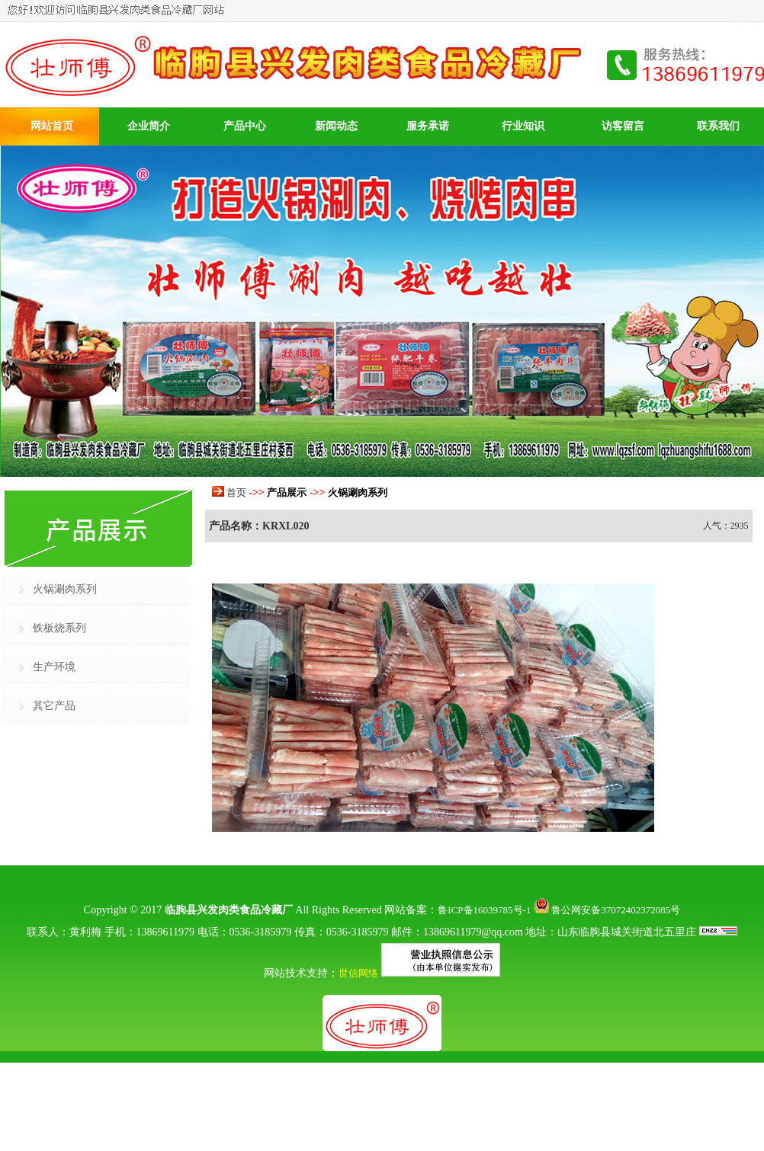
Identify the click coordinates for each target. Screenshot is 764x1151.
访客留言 (623, 126)
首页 (236, 492)
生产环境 (54, 667)
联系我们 (718, 126)
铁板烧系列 (59, 628)
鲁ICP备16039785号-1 (484, 910)
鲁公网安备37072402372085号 (607, 910)
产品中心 (244, 126)
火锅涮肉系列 (65, 589)
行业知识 (523, 126)
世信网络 (358, 973)
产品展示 (287, 492)
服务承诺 (427, 126)
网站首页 (51, 126)
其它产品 (54, 705)
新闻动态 (336, 126)
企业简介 (148, 126)
